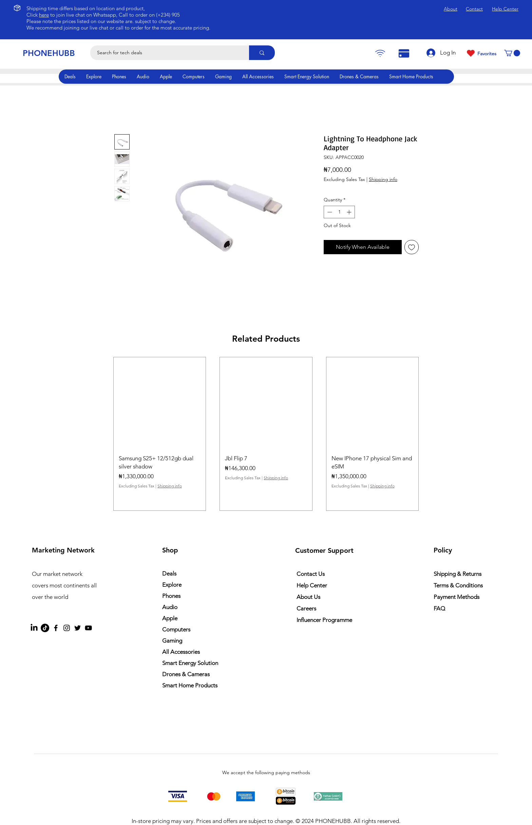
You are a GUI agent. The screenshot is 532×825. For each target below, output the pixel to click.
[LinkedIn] (34, 628)
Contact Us (311, 573)
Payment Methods (457, 596)
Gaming (172, 640)
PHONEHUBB (49, 53)
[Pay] (380, 53)
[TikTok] (45, 628)
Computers (176, 629)
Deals (169, 573)
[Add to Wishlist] (411, 247)
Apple (169, 618)
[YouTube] (88, 628)
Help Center (312, 585)
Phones (171, 595)
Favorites (486, 54)
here (44, 15)
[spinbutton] (339, 212)
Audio (169, 607)
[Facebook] (56, 628)
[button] (512, 53)
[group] (266, 434)
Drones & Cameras (186, 674)
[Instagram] (66, 628)
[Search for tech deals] (166, 52)
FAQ (439, 608)
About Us (308, 596)
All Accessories (181, 651)
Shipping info (383, 179)
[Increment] (349, 212)
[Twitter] (77, 628)
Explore (172, 584)
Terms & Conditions (458, 585)
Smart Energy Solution (190, 663)
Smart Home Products (189, 685)
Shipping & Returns (457, 573)
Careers (306, 608)
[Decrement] (329, 212)
